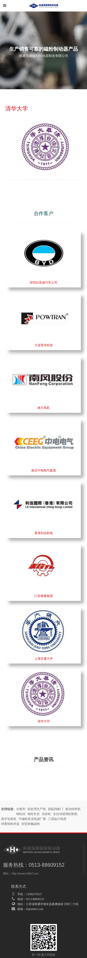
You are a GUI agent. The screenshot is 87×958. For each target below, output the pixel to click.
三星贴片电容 (57, 819)
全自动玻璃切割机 (65, 814)
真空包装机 (8, 819)
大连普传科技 (43, 345)
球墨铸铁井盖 (10, 823)
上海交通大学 (43, 658)
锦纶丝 (20, 814)
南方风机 (43, 407)
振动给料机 (73, 809)
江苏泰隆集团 (43, 596)
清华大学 (43, 721)
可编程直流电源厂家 (32, 819)
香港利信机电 (43, 533)
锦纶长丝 (33, 814)
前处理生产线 (36, 809)
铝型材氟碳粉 (30, 823)
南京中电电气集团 (43, 470)
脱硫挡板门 (55, 809)
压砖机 (46, 814)
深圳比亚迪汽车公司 (43, 282)
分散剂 (20, 809)
